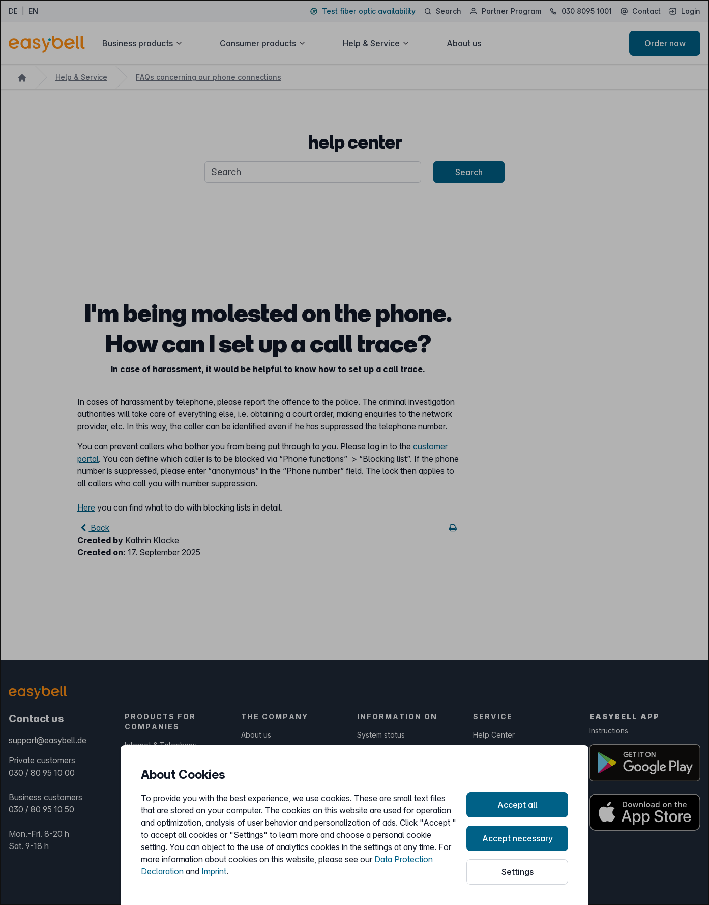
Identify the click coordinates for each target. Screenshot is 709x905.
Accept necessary (517, 838)
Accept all (517, 805)
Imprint (213, 871)
